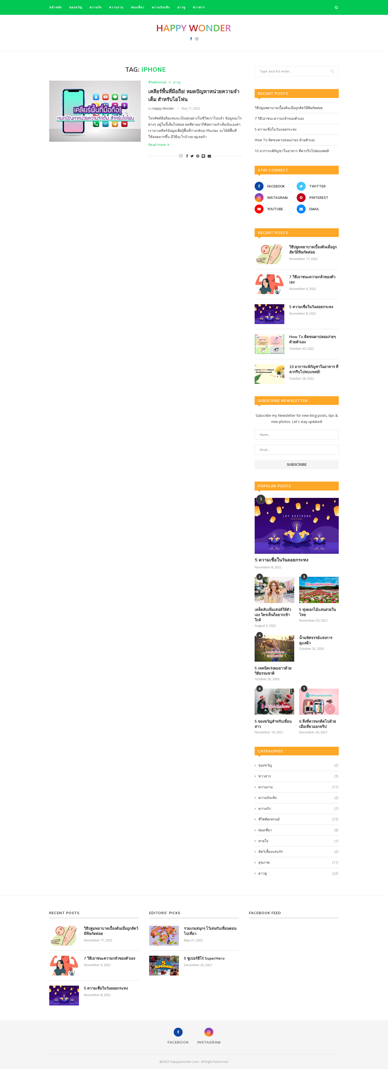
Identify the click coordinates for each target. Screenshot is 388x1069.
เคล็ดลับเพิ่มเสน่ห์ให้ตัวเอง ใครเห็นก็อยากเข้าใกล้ (273, 614)
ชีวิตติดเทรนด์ (157, 82)
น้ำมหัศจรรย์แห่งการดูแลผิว (315, 640)
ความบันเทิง (161, 7)
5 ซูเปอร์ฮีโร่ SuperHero (204, 958)
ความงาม (116, 7)
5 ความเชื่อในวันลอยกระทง (275, 129)
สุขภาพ (298, 862)
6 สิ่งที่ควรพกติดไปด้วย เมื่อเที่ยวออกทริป (317, 724)
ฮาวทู (181, 7)
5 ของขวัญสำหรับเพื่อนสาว (273, 724)
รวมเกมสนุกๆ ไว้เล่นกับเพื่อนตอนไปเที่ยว (210, 931)
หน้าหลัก (55, 7)
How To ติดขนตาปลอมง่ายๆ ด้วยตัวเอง (285, 140)
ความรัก (96, 7)
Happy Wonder (163, 108)
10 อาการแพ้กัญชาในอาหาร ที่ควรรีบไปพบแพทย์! (292, 150)
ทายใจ (298, 840)
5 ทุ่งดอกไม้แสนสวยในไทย (317, 612)
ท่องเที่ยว (137, 7)
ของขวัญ (75, 7)
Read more (158, 144)
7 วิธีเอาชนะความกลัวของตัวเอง (279, 118)
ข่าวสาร (199, 7)
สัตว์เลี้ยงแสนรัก (298, 851)
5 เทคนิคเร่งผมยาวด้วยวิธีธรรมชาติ (273, 671)
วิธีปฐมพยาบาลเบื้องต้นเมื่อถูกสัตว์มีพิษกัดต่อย (289, 107)
